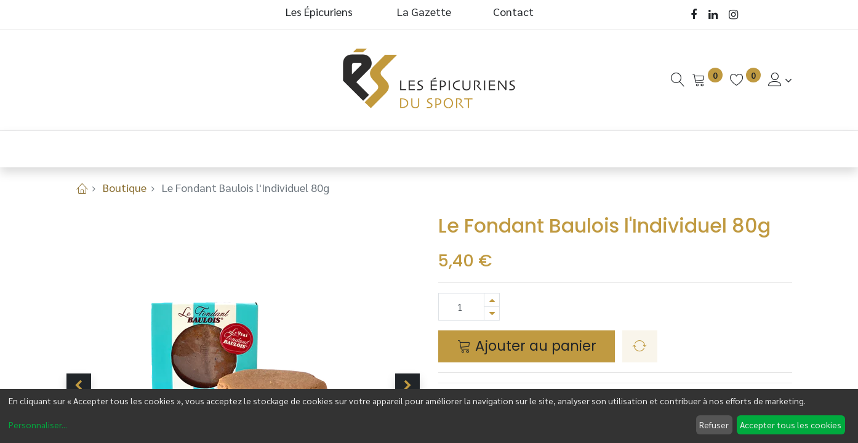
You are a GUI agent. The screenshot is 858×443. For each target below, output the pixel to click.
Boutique (124, 187)
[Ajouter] (491, 299)
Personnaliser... (38, 424)
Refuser (714, 424)
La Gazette (425, 11)
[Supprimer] (491, 313)
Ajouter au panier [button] (526, 346)
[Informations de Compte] (780, 80)
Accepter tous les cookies (790, 424)
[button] (78, 385)
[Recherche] (677, 80)
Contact (513, 11)
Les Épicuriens (319, 11)
